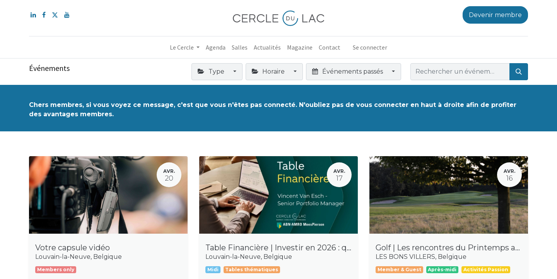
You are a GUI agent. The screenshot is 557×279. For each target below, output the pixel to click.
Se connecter (370, 47)
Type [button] (212, 71)
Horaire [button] (269, 71)
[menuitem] (216, 47)
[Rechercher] (518, 71)
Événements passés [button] (348, 71)
